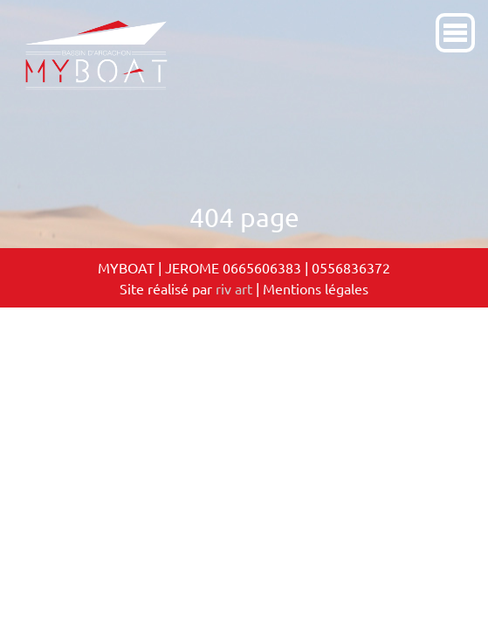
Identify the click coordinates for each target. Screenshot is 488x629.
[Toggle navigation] (477, 3)
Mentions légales (315, 288)
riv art (234, 288)
